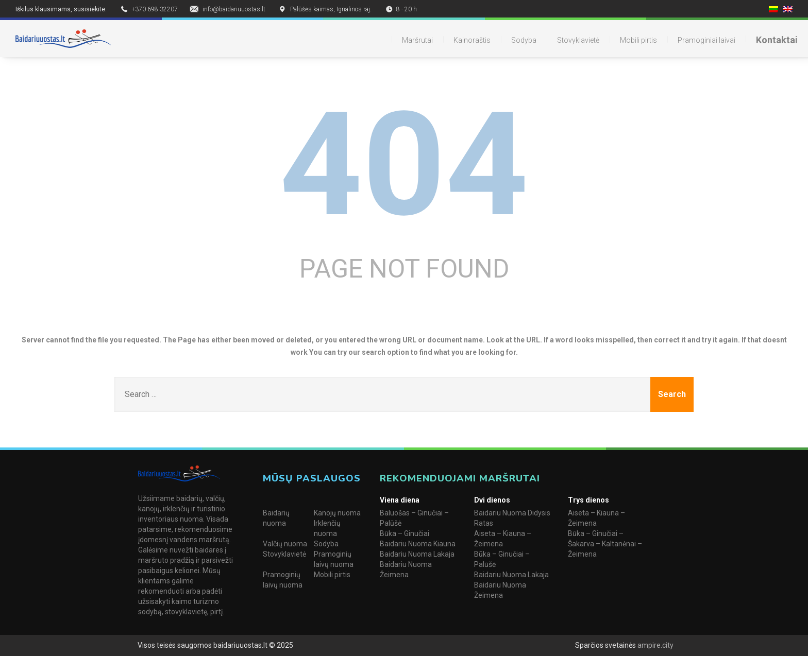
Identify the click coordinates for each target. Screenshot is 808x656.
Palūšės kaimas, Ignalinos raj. (331, 9)
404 (404, 164)
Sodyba (523, 40)
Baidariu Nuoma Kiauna (418, 544)
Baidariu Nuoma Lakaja (417, 554)
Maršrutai (417, 40)
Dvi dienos (492, 500)
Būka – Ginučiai (404, 533)
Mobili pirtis (638, 40)
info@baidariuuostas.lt (234, 9)
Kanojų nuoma (337, 513)
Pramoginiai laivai (706, 40)
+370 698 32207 (154, 9)
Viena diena (399, 500)
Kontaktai (777, 39)
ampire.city (655, 645)
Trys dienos (588, 500)
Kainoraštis (472, 40)
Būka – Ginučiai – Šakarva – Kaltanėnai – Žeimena (605, 543)
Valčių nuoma (285, 544)
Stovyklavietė (578, 40)
